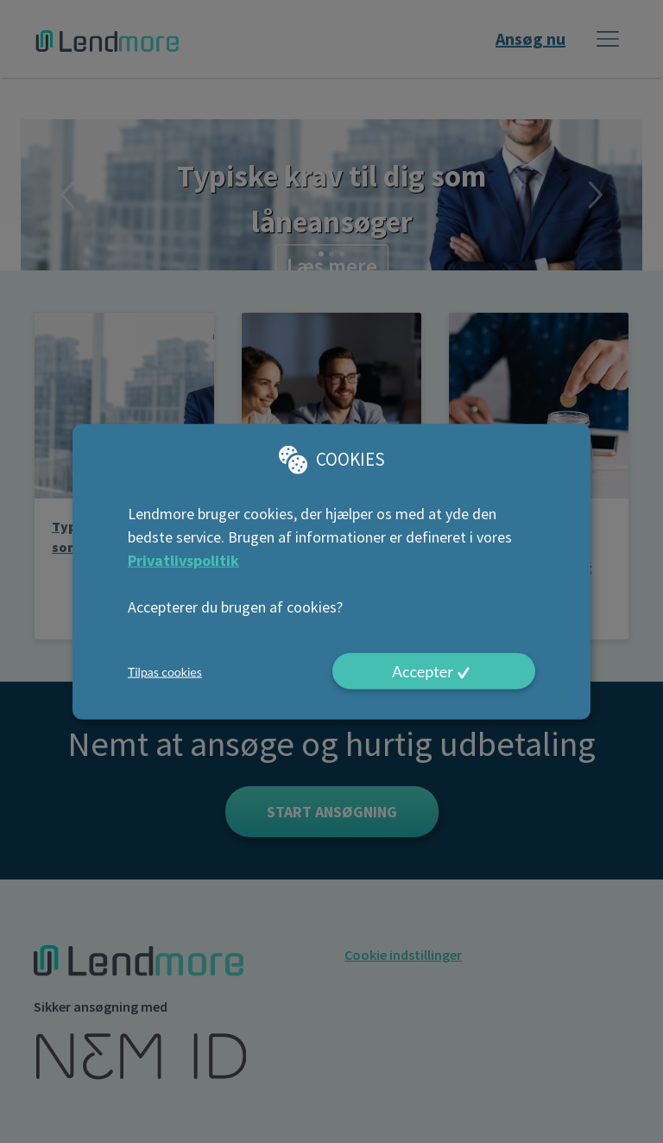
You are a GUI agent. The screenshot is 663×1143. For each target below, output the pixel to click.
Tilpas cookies (165, 671)
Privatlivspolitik (183, 560)
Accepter (422, 671)
